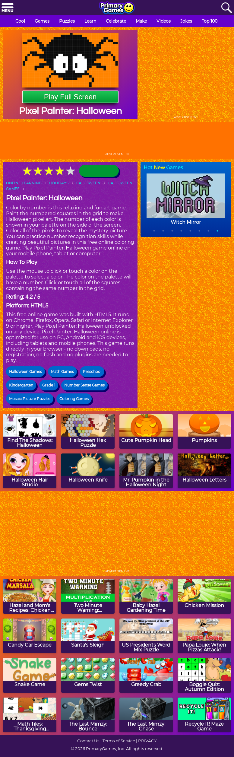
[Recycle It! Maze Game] (204, 715)
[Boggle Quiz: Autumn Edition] (204, 675)
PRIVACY (147, 740)
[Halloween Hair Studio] (29, 470)
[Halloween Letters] (204, 470)
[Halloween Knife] (88, 470)
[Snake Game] (29, 675)
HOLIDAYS (58, 183)
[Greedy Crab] (146, 675)
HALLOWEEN (88, 183)
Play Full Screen (70, 97)
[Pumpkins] (204, 431)
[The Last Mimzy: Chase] (146, 715)
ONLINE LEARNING (24, 183)
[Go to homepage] (117, 8)
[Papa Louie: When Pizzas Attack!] (204, 636)
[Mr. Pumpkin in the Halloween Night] (146, 470)
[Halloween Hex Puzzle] (88, 431)
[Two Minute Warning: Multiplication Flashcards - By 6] (88, 596)
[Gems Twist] (88, 675)
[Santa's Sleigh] (88, 636)
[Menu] (7, 8)
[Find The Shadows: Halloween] (29, 431)
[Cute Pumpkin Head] (146, 431)
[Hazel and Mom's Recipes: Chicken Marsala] (29, 596)
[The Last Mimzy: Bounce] (88, 715)
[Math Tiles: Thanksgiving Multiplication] (29, 715)
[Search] (226, 8)
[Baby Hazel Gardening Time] (146, 596)
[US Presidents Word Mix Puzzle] (146, 636)
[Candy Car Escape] (29, 636)
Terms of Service (119, 740)
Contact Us (88, 740)
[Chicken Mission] (204, 596)
